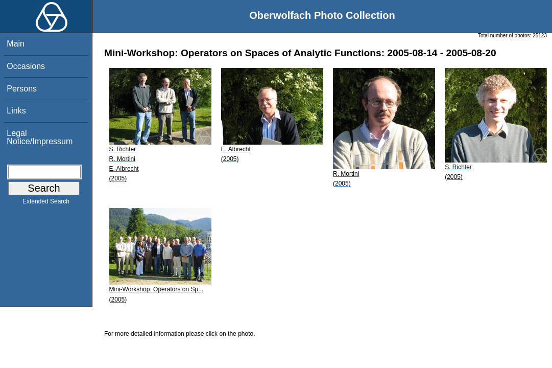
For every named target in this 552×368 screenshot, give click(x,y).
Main (16, 43)
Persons (22, 88)
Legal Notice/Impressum (40, 137)
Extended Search (45, 203)
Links (16, 110)
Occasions (26, 66)
